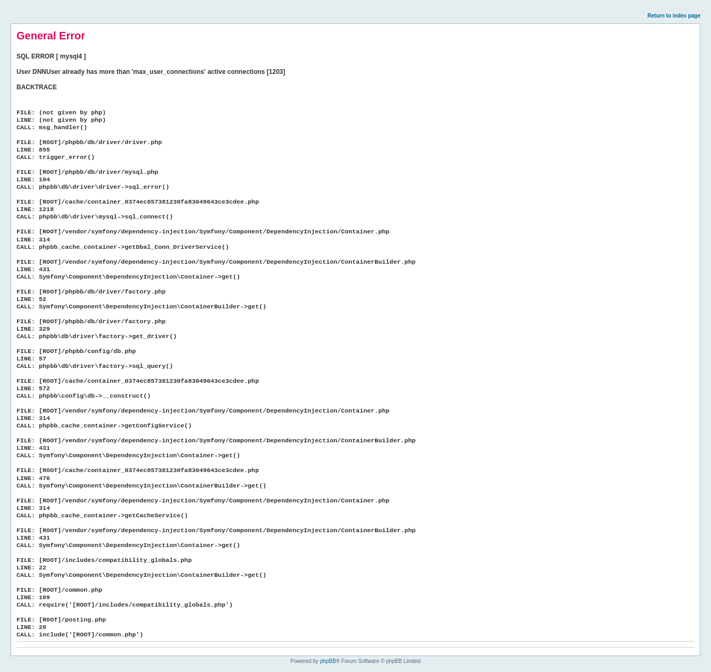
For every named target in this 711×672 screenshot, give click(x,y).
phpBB (328, 661)
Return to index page (674, 16)
